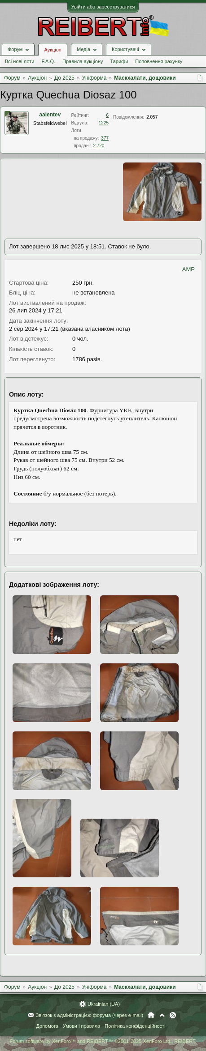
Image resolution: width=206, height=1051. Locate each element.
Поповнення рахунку (158, 61)
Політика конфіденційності (135, 1026)
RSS (173, 1015)
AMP (188, 269)
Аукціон (52, 49)
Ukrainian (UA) (104, 1004)
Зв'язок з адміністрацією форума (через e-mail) (90, 1015)
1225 (104, 122)
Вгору (162, 1015)
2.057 (152, 117)
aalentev (50, 114)
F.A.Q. (48, 61)
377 (105, 138)
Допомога (47, 1026)
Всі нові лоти (19, 61)
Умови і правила (81, 1026)
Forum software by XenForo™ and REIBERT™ (102, 1041)
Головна (151, 1015)
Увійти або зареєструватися (103, 6)
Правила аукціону (82, 61)
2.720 (98, 145)
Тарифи (119, 61)
